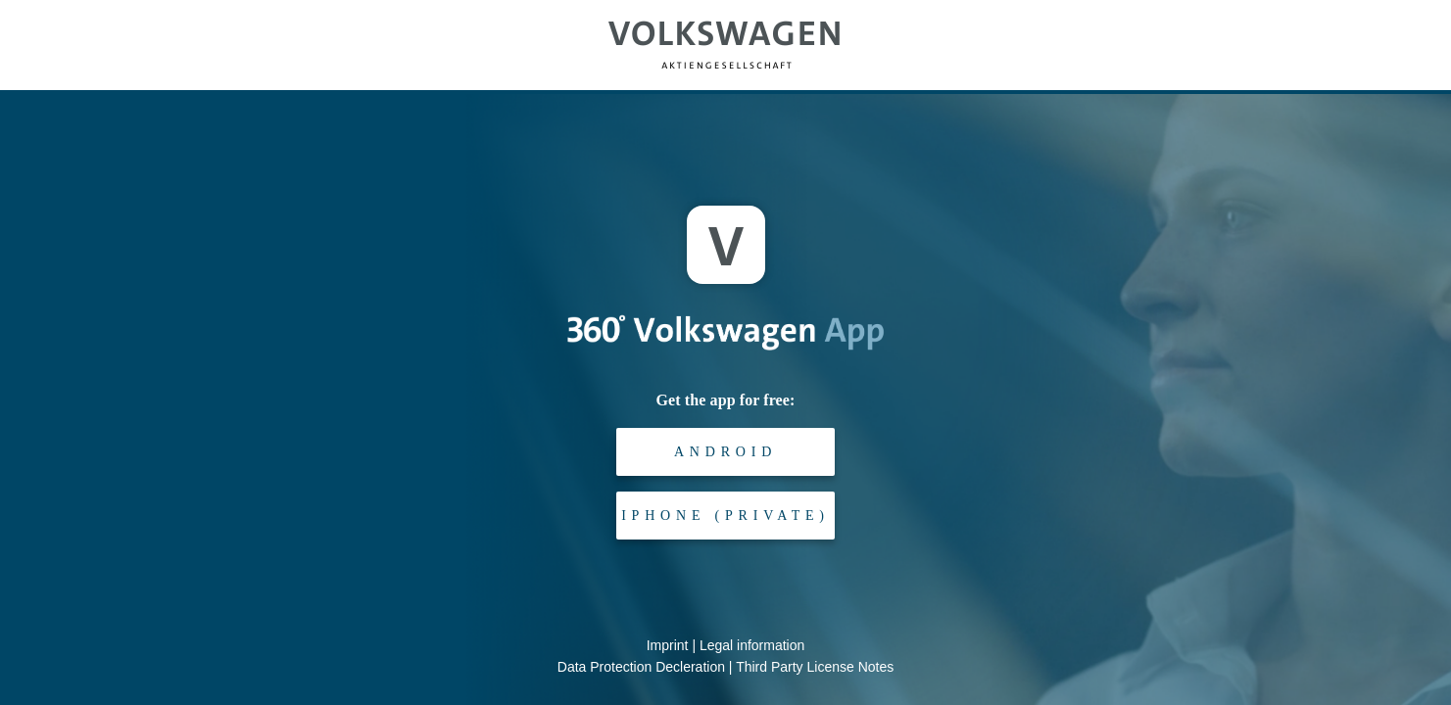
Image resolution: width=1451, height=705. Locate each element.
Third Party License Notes (815, 667)
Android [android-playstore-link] (725, 452)
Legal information (752, 645)
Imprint (668, 645)
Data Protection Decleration (641, 667)
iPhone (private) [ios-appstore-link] (725, 515)
